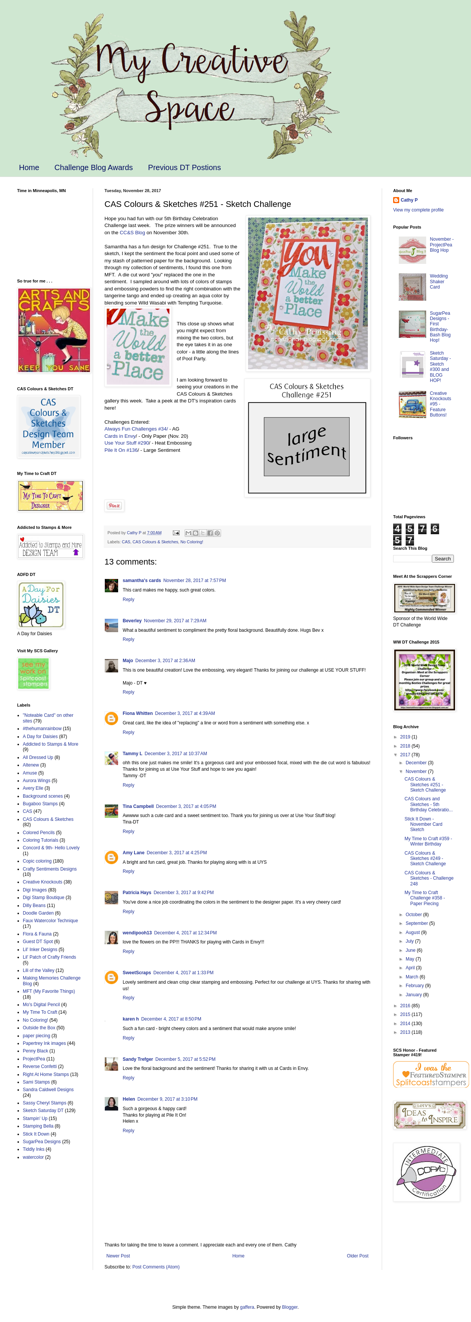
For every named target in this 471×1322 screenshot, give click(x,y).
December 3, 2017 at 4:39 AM (185, 713)
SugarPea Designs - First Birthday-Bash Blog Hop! (440, 327)
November (417, 771)
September (417, 923)
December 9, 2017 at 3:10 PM (168, 1099)
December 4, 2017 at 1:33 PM (183, 972)
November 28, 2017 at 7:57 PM (194, 580)
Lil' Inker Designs (40, 949)
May (411, 959)
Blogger (290, 1307)
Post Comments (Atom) (156, 1267)
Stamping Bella (38, 1126)
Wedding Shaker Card (439, 281)
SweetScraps (137, 972)
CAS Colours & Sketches (155, 542)
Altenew (31, 765)
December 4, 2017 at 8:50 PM (171, 1019)
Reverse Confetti (40, 1066)
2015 (406, 1014)
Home (29, 167)
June (411, 950)
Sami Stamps (36, 1082)
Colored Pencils (39, 832)
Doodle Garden (38, 913)
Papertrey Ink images (44, 1043)
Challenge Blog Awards (93, 167)
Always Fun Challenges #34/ (136, 429)
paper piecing (36, 1035)
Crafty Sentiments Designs (50, 869)
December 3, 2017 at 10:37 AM (176, 753)
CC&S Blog (132, 232)
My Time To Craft (40, 1012)
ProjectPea (34, 1059)
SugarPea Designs (42, 1141)
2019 (406, 737)
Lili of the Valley (38, 970)
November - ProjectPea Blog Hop (442, 245)
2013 (406, 1032)
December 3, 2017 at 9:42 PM (183, 892)
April (411, 967)
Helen (129, 1099)
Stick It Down (36, 1134)
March (413, 977)
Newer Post (118, 1256)
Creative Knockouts (42, 882)
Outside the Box (39, 1027)
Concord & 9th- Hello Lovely (51, 847)
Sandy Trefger (138, 1059)
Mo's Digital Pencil (41, 1004)
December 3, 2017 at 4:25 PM (177, 852)
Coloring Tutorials (40, 840)
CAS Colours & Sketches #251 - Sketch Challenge (425, 784)
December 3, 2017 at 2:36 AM (165, 660)
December (417, 762)
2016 (406, 1005)
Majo (128, 660)
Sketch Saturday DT (43, 1110)
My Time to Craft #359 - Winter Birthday (428, 841)
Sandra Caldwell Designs (48, 1089)
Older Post (357, 1256)
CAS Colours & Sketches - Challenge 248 (429, 878)
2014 (406, 1023)
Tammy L (132, 753)
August (413, 932)
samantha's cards (142, 580)
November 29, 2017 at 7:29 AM (175, 620)
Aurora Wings (37, 780)
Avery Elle (33, 788)
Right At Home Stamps (46, 1074)
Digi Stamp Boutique (43, 897)
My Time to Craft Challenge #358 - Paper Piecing (425, 898)
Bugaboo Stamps (40, 803)
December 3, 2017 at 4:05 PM (186, 806)
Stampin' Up (35, 1118)
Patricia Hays (137, 892)
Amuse (30, 773)
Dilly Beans (34, 905)
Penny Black (35, 1051)
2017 (406, 754)
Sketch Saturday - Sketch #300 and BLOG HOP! (440, 366)
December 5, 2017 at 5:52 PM (185, 1059)
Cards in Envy (120, 436)
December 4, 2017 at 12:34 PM (185, 932)
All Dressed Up (38, 757)
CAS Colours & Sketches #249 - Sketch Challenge (425, 858)
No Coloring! (191, 542)
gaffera (247, 1307)
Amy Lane (133, 852)
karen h (131, 1019)
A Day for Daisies (40, 736)
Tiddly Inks (33, 1149)
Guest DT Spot (38, 941)
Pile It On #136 (121, 450)
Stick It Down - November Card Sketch (424, 824)
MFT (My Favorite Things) (49, 991)
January (414, 994)
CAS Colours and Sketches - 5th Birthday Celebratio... (429, 804)
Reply (128, 599)
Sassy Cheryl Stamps (44, 1103)
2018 (406, 746)
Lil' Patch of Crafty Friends (49, 957)
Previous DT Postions (184, 167)
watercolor (33, 1157)
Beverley (132, 620)
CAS (126, 542)
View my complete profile (418, 210)
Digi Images (35, 890)
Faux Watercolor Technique (50, 920)
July (410, 941)
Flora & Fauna (37, 934)
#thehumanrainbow (42, 728)
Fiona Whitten (138, 713)
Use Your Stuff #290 (126, 443)
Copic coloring (37, 861)
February (415, 985)
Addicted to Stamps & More (50, 744)
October (414, 914)
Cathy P (409, 200)
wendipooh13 (137, 932)
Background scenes (43, 796)
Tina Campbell (138, 806)
